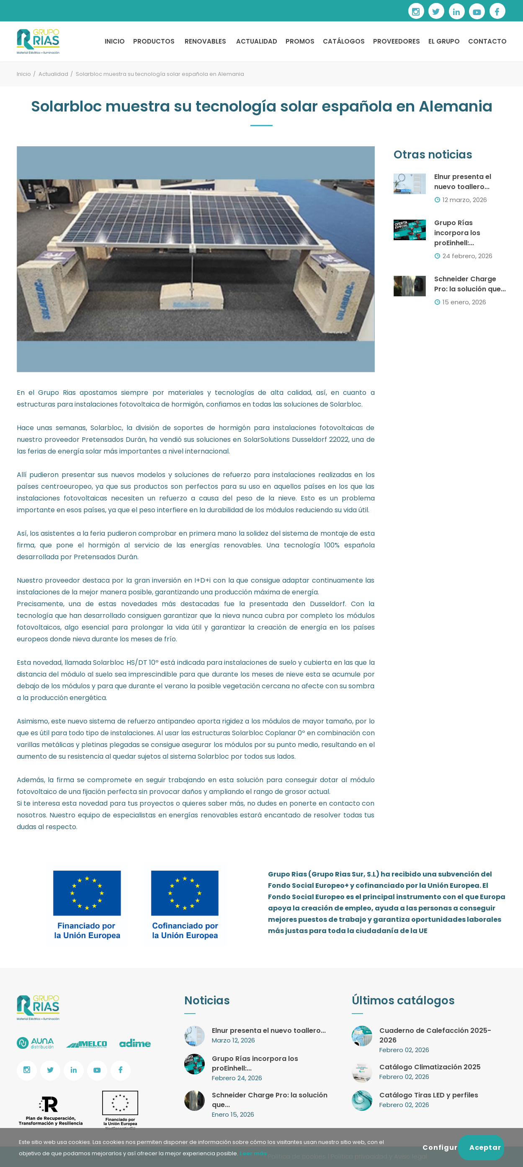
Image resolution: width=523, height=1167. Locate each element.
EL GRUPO (444, 41)
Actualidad (53, 74)
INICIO (115, 41)
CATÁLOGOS (344, 41)
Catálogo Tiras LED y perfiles (428, 1095)
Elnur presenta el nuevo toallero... (462, 182)
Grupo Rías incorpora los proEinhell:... (457, 233)
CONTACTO (487, 41)
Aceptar (485, 1147)
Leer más (252, 1153)
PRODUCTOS (154, 41)
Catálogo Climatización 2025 (430, 1067)
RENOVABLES (205, 41)
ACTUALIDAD (256, 41)
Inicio (24, 74)
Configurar (440, 1147)
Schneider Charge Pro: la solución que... (470, 284)
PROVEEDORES (396, 41)
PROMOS (300, 41)
